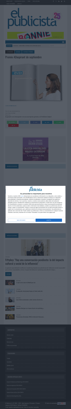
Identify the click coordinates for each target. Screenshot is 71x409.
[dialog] (35, 204)
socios (22, 196)
